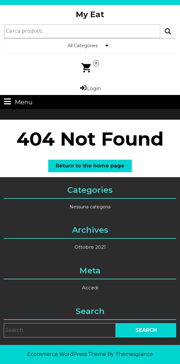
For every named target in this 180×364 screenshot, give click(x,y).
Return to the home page (94, 167)
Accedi (90, 288)
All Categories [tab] (90, 45)
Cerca (168, 31)
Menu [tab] (18, 101)
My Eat (90, 14)
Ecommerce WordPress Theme (66, 354)
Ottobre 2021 (90, 247)
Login (90, 89)
